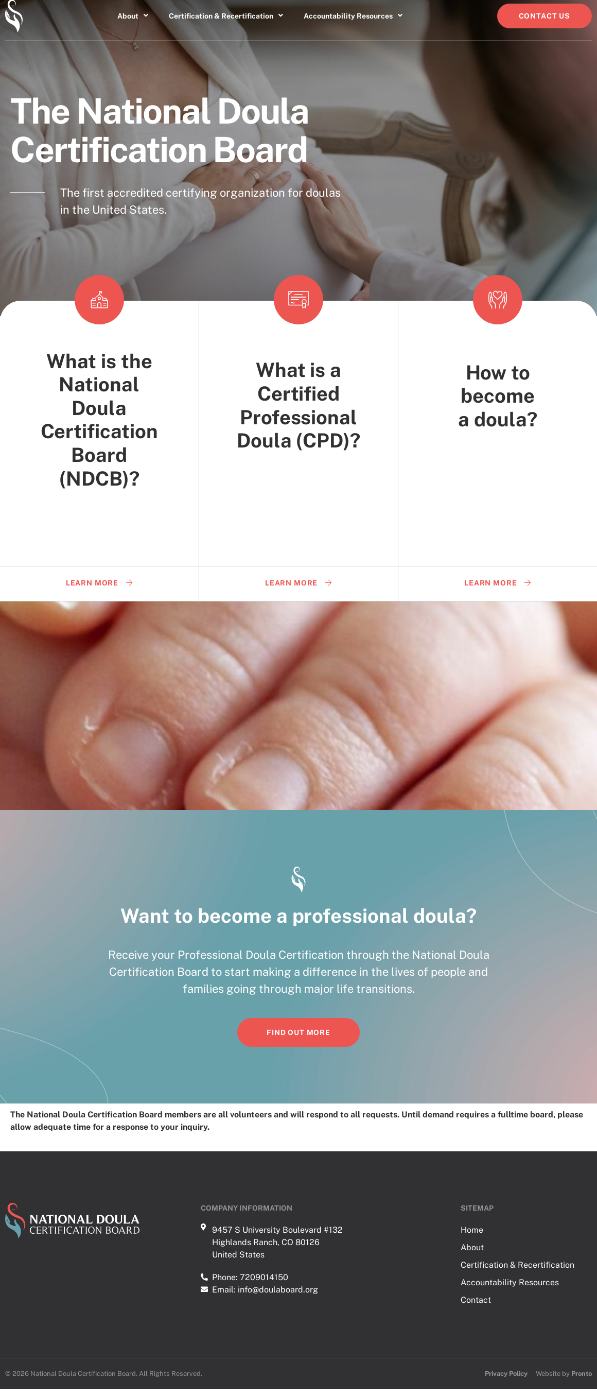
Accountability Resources (353, 24)
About (132, 24)
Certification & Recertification (226, 24)
